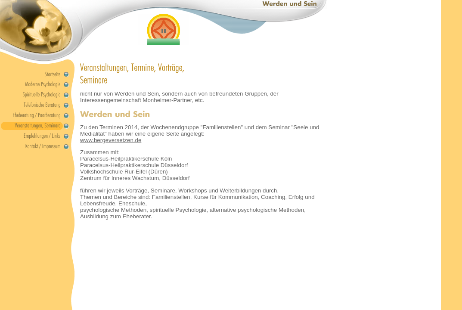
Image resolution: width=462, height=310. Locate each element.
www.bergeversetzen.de (110, 140)
